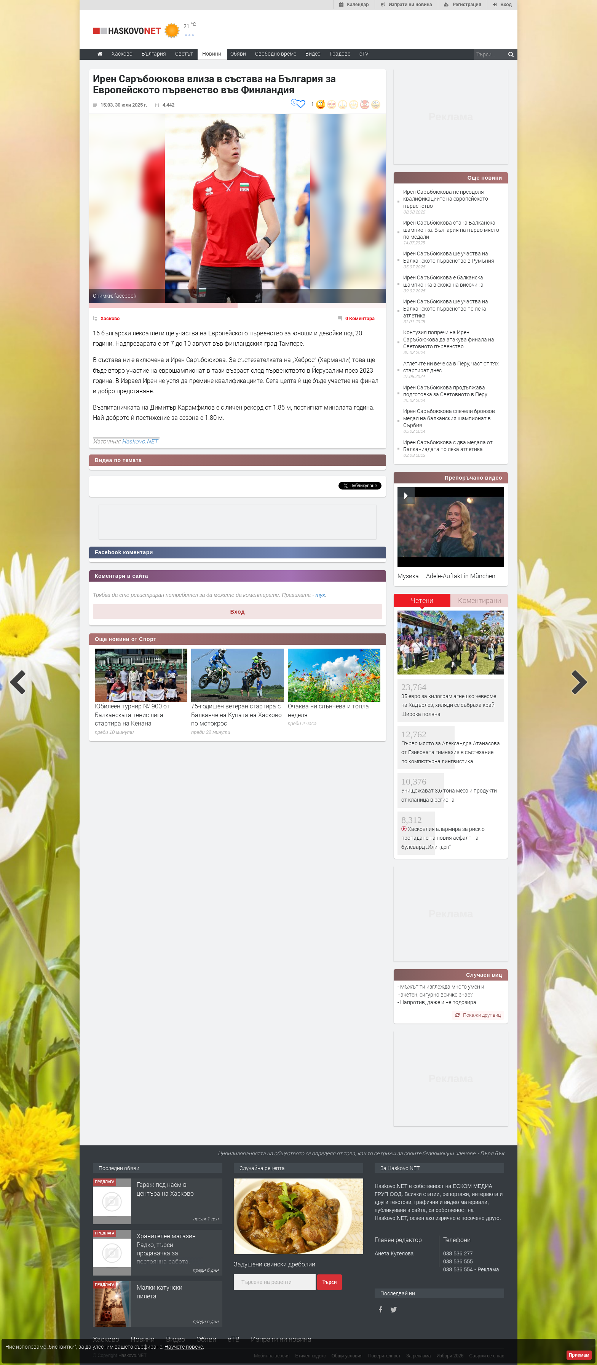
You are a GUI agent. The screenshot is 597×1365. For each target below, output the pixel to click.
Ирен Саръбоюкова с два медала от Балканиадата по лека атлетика (448, 446)
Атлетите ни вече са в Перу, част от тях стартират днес (451, 367)
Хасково (110, 318)
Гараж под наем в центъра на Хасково (165, 1188)
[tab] (422, 603)
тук (320, 595)
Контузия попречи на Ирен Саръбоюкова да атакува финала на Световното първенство (448, 338)
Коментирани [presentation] (479, 600)
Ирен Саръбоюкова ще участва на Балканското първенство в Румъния (448, 257)
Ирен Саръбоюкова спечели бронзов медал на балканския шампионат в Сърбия (449, 417)
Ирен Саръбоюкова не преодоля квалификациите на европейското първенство (445, 198)
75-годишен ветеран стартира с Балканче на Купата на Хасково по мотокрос (236, 714)
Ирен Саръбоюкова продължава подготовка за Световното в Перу (445, 391)
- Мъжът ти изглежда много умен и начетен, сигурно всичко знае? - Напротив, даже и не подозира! (440, 994)
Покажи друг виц (478, 1015)
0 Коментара (360, 318)
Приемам (579, 1355)
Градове (340, 53)
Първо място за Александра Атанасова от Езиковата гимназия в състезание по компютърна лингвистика (450, 752)
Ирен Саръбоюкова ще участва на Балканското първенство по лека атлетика (445, 308)
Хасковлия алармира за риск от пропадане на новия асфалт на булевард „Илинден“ (444, 837)
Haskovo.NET (140, 441)
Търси (329, 1282)
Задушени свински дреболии (274, 1264)
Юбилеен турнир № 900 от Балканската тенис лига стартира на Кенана (132, 714)
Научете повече (183, 1346)
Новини (211, 53)
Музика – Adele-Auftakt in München (446, 576)
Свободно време (275, 53)
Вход (237, 612)
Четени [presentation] (422, 600)
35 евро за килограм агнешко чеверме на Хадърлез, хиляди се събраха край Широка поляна (448, 705)
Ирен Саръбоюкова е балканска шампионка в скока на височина (443, 281)
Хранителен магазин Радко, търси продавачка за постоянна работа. (166, 1248)
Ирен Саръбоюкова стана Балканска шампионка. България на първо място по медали (451, 229)
